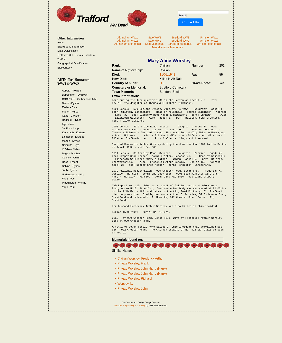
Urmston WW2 (209, 40)
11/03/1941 (167, 74)
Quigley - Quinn (71, 157)
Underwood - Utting (73, 174)
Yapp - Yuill (68, 187)
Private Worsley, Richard (135, 306)
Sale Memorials (154, 43)
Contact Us (190, 22)
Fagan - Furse (70, 111)
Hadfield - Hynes (71, 119)
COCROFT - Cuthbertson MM (79, 99)
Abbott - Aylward (71, 90)
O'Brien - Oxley (71, 149)
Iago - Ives (68, 124)
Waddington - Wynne (74, 182)
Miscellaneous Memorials (167, 47)
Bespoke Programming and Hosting (129, 333)
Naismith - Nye (70, 145)
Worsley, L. (125, 311)
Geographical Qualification (72, 63)
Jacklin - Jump (70, 128)
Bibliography (64, 67)
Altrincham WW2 (127, 40)
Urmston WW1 (209, 37)
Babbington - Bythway (75, 94)
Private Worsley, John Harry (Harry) (142, 296)
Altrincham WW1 (127, 37)
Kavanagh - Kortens (73, 132)
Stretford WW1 (180, 37)
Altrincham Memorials (127, 43)
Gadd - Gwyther (71, 115)
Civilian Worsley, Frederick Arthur (141, 286)
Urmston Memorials (209, 43)
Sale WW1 (154, 37)
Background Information (71, 46)
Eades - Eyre (69, 107)
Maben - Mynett (71, 140)
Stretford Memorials (180, 43)
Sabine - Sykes (71, 166)
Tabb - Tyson (69, 170)
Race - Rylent (70, 161)
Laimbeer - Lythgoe (73, 136)
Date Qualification (67, 50)
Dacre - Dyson (70, 103)
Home (60, 42)
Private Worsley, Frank (133, 291)
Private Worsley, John (133, 316)
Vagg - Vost (68, 178)
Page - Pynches (71, 153)
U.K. (163, 83)
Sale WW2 (154, 40)
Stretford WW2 (180, 40)
